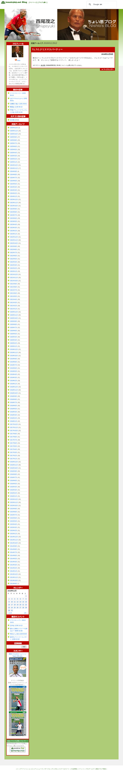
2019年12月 (14, 349)
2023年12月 (14, 199)
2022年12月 (14, 237)
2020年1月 (13, 346)
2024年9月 (13, 171)
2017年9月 (13, 434)
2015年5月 (13, 521)
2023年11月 (14, 202)
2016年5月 (13, 484)
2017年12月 (14, 424)
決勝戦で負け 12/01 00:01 (18, 104)
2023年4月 (13, 224)
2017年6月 (13, 443)
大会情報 (74, 769)
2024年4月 (13, 187)
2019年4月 (13, 374)
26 (17, 607)
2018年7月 (13, 402)
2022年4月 (13, 262)
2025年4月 (13, 152)
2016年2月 (13, 493)
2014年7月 (13, 552)
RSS (18, 60)
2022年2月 (13, 268)
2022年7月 (13, 252)
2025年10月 (14, 134)
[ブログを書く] (42, 2)
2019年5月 (13, 371)
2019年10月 (14, 355)
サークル (47, 769)
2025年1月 (13, 162)
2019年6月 (13, 368)
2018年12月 (14, 387)
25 (14, 607)
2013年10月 (14, 580)
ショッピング (31, 769)
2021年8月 (13, 287)
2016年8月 (13, 474)
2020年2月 (13, 343)
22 (26, 605)
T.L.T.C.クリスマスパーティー (47, 49)
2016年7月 (13, 477)
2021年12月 (14, 274)
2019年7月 (13, 365)
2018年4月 (13, 412)
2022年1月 (13, 271)
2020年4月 (13, 337)
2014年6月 (13, 555)
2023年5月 (13, 221)
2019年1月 (13, 384)
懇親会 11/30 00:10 (16, 107)
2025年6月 (13, 146)
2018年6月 (13, 405)
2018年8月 (13, 399)
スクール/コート (64, 769)
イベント (81, 769)
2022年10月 (14, 243)
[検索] (101, 4)
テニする (55, 769)
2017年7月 (13, 440)
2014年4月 (13, 562)
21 (23, 605)
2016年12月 (14, 462)
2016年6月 (13, 480)
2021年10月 (14, 281)
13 (20, 602)
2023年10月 (14, 206)
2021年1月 (13, 309)
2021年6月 (13, 293)
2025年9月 (13, 137)
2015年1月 (13, 533)
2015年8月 (13, 512)
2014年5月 (13, 558)
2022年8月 (13, 249)
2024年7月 (13, 177)
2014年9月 (13, 546)
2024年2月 (13, 193)
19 (17, 605)
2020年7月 (13, 327)
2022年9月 (13, 246)
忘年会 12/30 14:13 (16, 625)
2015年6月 (13, 518)
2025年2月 (13, 159)
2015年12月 (14, 499)
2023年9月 (13, 209)
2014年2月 (13, 568)
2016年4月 (13, 487)
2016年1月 (13, 496)
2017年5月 (13, 446)
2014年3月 (13, 565)
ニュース (40, 769)
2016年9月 (13, 471)
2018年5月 (13, 409)
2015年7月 (13, 515)
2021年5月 (13, 296)
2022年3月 (13, 265)
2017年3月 (13, 452)
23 (9, 607)
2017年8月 (13, 437)
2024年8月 (13, 174)
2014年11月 (14, 540)
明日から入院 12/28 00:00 (18, 634)
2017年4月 (13, 449)
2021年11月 (14, 277)
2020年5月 (13, 334)
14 (23, 602)
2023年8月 (13, 212)
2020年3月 (13, 340)
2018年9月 (13, 396)
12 (17, 602)
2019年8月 (13, 362)
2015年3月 (13, 527)
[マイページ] (33, 2)
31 (12, 610)
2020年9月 (13, 321)
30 (9, 610)
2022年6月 (13, 256)
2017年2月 (13, 455)
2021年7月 (13, 290)
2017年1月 (13, 459)
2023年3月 (13, 227)
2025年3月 (13, 156)
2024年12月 (14, 165)
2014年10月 (14, 543)
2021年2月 (13, 306)
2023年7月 (13, 215)
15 (26, 602)
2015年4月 (13, 524)
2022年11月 (14, 240)
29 (26, 607)
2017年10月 (14, 430)
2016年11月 (14, 465)
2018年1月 (13, 421)
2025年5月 (13, 149)
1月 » (26, 613)
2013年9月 (13, 583)
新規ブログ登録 (101, 769)
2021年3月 (13, 302)
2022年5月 (13, 259)
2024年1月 (13, 196)
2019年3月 (13, 377)
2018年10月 (14, 393)
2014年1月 (13, 571)
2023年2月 (13, 231)
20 (20, 605)
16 (9, 605)
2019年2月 (13, 380)
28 (23, 607)
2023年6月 (13, 218)
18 (14, 605)
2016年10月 (14, 468)
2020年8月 (13, 324)
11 (14, 602)
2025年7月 (13, 143)
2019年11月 (14, 352)
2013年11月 (14, 577)
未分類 (43, 65)
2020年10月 (14, 318)
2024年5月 (13, 184)
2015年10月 (14, 505)
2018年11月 (14, 390)
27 (20, 607)
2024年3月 (13, 190)
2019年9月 (13, 359)
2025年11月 (14, 131)
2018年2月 (13, 418)
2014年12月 (14, 537)
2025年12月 (14, 128)
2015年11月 (14, 502)
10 (12, 602)
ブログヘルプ (90, 769)
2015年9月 (13, 508)
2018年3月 (13, 415)
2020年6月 (13, 330)
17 (12, 605)
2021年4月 (13, 299)
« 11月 (10, 613)
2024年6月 (13, 181)
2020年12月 (14, 312)
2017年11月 (14, 427)
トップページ (21, 769)
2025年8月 (13, 140)
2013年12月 (14, 574)
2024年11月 (14, 168)
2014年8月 (13, 549)
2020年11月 (14, 315)
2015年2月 (13, 530)
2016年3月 (13, 490)
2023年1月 (13, 234)
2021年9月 (13, 284)
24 (12, 607)
